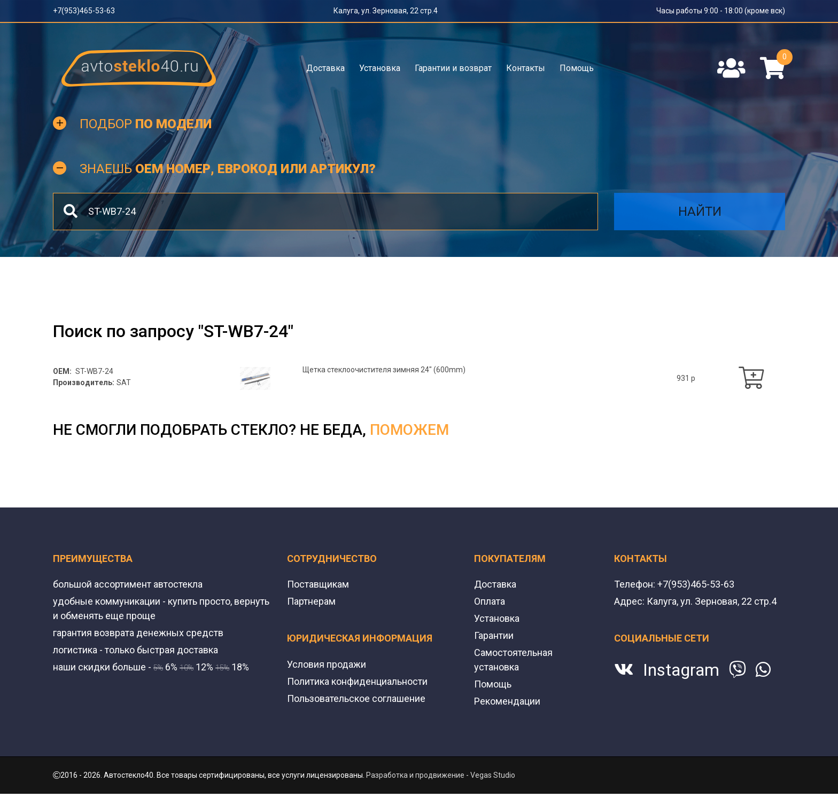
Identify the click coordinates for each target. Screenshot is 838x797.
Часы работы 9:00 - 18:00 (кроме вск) (720, 10)
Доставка (325, 68)
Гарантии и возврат (453, 68)
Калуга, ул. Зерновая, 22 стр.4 (385, 10)
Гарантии (494, 635)
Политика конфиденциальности (357, 681)
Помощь (577, 68)
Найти (699, 211)
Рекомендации (507, 701)
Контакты (525, 68)
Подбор (146, 123)
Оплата (489, 601)
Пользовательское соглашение (356, 698)
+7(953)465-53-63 (84, 10)
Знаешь (228, 168)
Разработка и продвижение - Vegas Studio (440, 775)
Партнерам (311, 601)
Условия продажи (326, 664)
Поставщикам (318, 584)
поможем (409, 430)
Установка (379, 68)
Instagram (681, 670)
